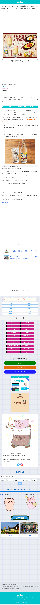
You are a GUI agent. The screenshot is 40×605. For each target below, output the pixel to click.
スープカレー (27, 343)
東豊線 (20, 373)
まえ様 (1, 495)
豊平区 (29, 311)
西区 (29, 306)
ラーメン (27, 339)
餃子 (27, 353)
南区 (11, 308)
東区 (11, 306)
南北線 (20, 364)
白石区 (29, 308)
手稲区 (29, 314)
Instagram (5, 88)
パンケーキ (13, 333)
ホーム (4, 601)
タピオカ (13, 326)
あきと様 (23, 495)
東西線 (20, 368)
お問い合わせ (16, 601)
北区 (29, 303)
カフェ (27, 333)
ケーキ (27, 323)
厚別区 (10, 311)
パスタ (13, 353)
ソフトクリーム (27, 326)
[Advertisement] (20, 23)
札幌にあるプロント (6, 202)
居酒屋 (17, 481)
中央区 (10, 303)
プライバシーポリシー (32, 601)
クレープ (27, 329)
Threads (5, 90)
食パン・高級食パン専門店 (27, 346)
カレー (13, 343)
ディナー (13, 339)
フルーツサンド (27, 349)
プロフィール (9, 601)
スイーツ (13, 323)
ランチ (13, 336)
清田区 (10, 314)
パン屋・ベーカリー (13, 346)
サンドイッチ (13, 349)
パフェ (13, 329)
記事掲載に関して (23, 601)
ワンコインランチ (27, 336)
